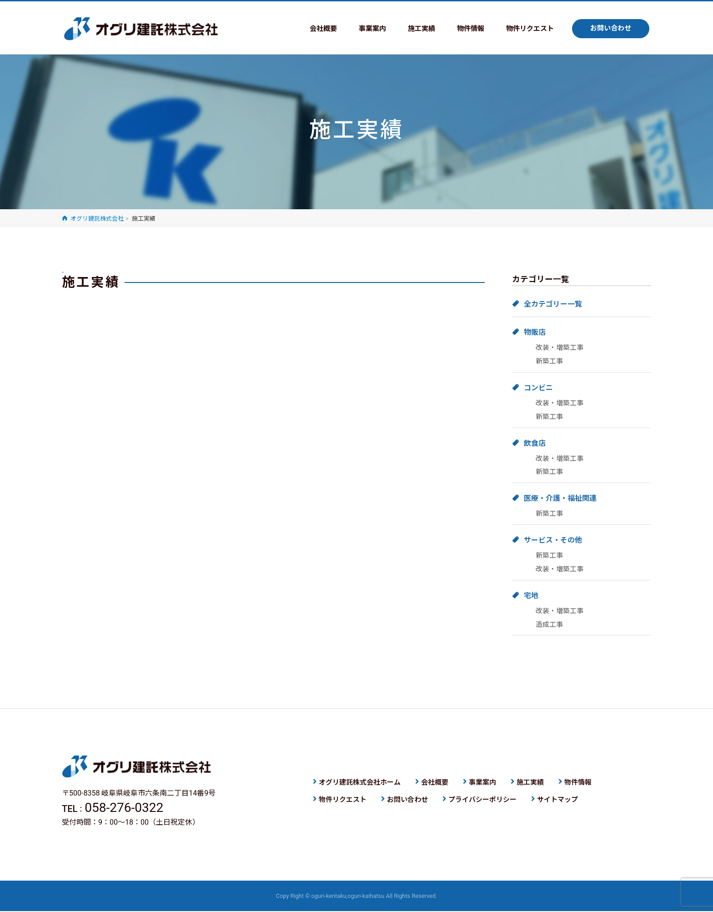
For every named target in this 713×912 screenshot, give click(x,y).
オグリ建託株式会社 (141, 29)
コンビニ (538, 387)
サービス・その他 (553, 540)
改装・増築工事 (559, 347)
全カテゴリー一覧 (553, 304)
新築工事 (549, 361)
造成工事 (549, 624)
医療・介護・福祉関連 (560, 498)
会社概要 (311, 29)
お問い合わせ (609, 29)
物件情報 (463, 29)
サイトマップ (557, 800)
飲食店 (535, 443)
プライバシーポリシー (482, 800)
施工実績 (412, 29)
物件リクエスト (525, 29)
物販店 (535, 332)
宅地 (531, 595)
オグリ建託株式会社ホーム (360, 783)
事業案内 (362, 29)
